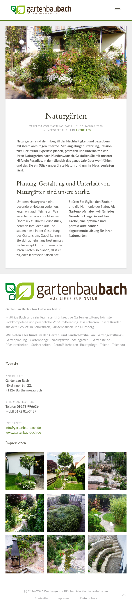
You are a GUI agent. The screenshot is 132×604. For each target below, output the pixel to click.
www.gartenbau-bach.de (23, 432)
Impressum (64, 598)
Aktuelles (83, 130)
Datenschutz (88, 598)
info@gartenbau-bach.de (23, 427)
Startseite (41, 598)
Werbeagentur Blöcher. (59, 591)
